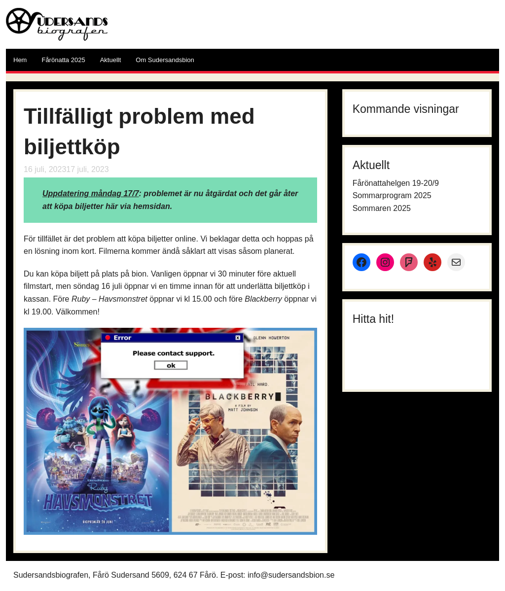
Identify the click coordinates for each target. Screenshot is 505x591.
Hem (20, 60)
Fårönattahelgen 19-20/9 (396, 183)
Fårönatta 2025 (63, 60)
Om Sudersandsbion (165, 60)
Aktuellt (110, 60)
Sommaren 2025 (382, 208)
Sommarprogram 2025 (392, 195)
